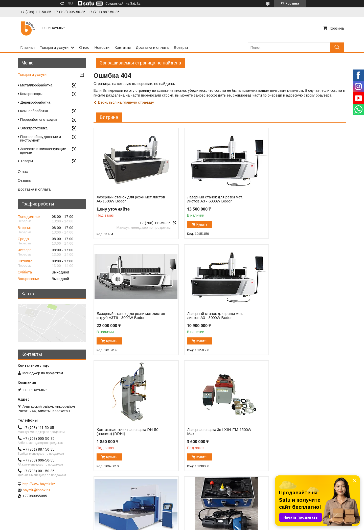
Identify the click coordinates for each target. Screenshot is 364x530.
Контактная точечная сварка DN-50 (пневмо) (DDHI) (213, 319)
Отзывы (24, 180)
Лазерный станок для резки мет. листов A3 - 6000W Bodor (211, 199)
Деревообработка (35, 102)
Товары (26, 161)
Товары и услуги (54, 47)
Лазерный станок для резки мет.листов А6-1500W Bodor (122, 199)
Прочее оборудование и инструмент (40, 138)
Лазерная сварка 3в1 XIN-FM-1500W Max (300, 319)
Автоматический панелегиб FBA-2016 (125, 435)
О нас (84, 47)
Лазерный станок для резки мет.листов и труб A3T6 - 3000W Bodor (297, 201)
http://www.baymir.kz (38, 484)
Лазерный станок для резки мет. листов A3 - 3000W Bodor (125, 319)
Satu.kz (204, 520)
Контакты (123, 47)
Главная (27, 47)
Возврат (181, 47)
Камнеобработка (34, 111)
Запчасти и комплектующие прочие (43, 150)
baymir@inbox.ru (36, 490)
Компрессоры (31, 94)
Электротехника (34, 128)
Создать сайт (115, 3)
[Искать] (337, 47)
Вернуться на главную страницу (126, 102)
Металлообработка (36, 85)
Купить (197, 224)
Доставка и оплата (152, 47)
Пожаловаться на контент (193, 525)
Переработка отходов (38, 120)
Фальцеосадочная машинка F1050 (213, 441)
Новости (101, 47)
